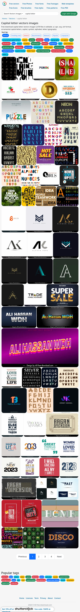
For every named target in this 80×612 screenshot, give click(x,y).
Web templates (68, 4)
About (50, 598)
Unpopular (65, 35)
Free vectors (14, 4)
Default (5, 35)
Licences (29, 598)
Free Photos (27, 4)
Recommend (36, 35)
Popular (55, 35)
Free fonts (39, 4)
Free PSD (64, 8)
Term (36, 598)
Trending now (16, 35)
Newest (26, 35)
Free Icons (13, 8)
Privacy (43, 598)
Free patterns (52, 8)
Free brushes (26, 8)
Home (4, 18)
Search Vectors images (12, 13)
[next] (59, 557)
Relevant (47, 35)
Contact (57, 598)
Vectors (12, 18)
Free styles (39, 8)
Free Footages (52, 4)
